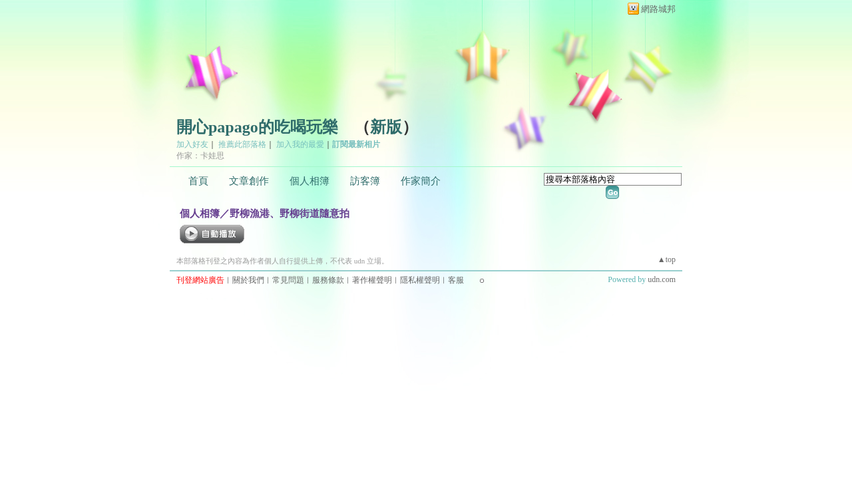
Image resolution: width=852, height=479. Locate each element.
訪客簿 (365, 181)
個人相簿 (309, 181)
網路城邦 (658, 9)
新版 (386, 127)
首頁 (198, 181)
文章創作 (249, 181)
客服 (456, 280)
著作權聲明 (372, 280)
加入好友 (192, 144)
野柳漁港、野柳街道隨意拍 (289, 213)
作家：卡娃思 (200, 155)
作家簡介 (421, 181)
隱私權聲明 (420, 280)
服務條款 (328, 280)
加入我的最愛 (300, 144)
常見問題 (288, 280)
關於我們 (248, 280)
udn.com (662, 279)
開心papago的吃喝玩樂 (257, 127)
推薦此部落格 (242, 144)
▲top (667, 259)
